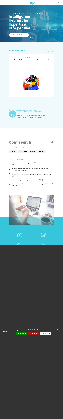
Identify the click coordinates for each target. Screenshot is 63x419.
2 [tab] (33, 38)
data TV (42, 151)
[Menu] (2, 2)
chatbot (13, 151)
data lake (33, 151)
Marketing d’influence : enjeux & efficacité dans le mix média (31, 60)
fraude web (23, 151)
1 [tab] (31, 38)
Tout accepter (21, 333)
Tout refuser (33, 333)
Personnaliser (45, 333)
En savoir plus (18, 35)
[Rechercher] (31, 142)
